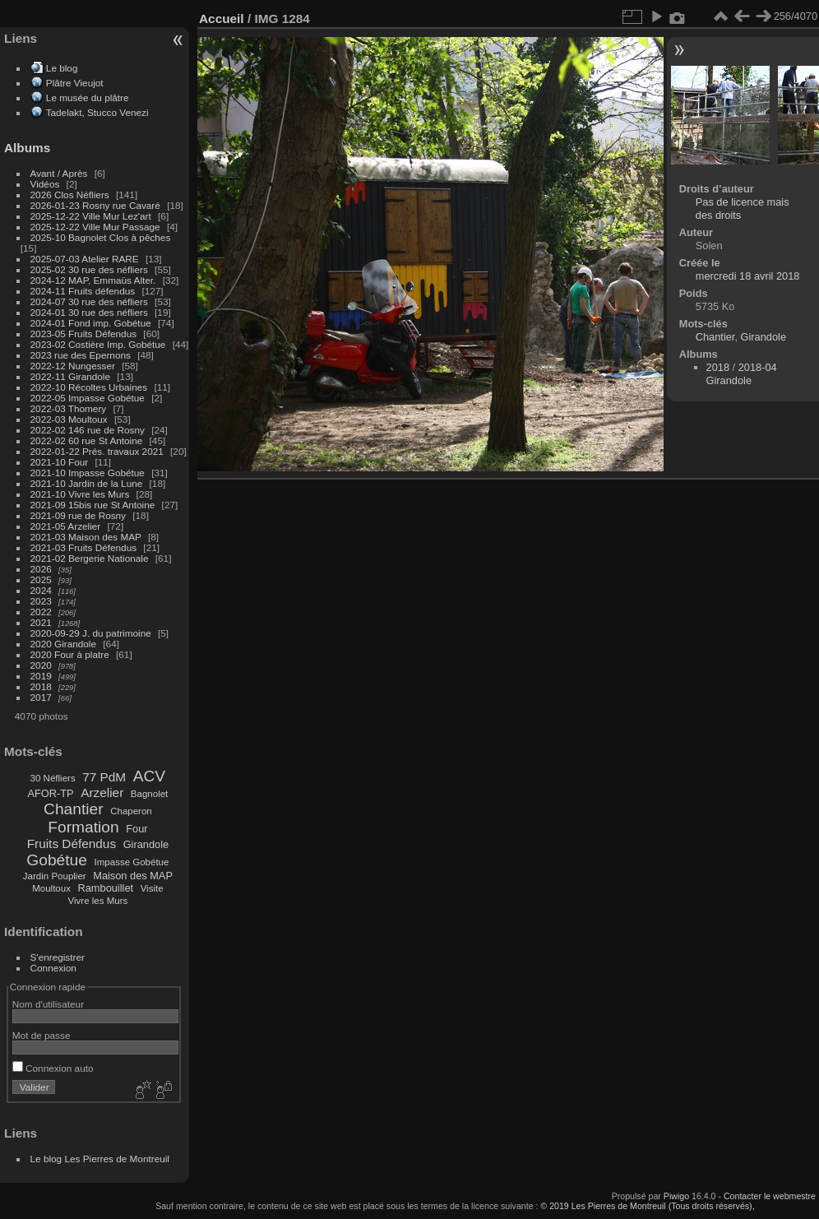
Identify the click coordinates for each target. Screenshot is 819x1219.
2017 (41, 697)
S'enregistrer (57, 957)
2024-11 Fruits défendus (83, 290)
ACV (149, 776)
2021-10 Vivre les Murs (80, 494)
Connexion (53, 967)
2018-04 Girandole (741, 374)
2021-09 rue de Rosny (78, 515)
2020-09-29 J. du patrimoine (90, 633)
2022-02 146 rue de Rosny (87, 429)
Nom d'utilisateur (48, 1004)
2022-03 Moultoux (69, 419)
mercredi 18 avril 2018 (748, 276)
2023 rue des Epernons (80, 355)
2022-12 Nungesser (72, 365)
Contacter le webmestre (770, 1196)
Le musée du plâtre (87, 97)
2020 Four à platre (69, 654)
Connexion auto (53, 1068)
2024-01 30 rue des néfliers (90, 312)
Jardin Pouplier (54, 876)
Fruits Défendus (71, 844)
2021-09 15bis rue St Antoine (92, 504)
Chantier (74, 809)
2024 (41, 590)
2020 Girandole (63, 643)
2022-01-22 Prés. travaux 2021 (97, 451)
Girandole (146, 844)
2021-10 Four (59, 462)
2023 (41, 601)
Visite (152, 888)
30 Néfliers (53, 778)
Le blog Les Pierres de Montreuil (99, 1158)
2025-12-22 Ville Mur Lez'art (90, 216)
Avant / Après (59, 173)
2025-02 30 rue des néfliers (89, 269)
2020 (41, 665)
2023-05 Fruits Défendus (83, 333)
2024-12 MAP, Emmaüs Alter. (93, 280)
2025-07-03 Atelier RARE (84, 258)
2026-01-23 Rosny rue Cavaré (95, 205)
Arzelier (102, 793)
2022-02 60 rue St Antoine (86, 440)
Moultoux (51, 888)
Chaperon (131, 811)
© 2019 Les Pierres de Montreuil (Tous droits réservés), (647, 1206)
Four (136, 829)
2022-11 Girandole (70, 376)
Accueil (221, 18)
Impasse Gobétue (132, 862)
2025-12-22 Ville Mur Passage (95, 226)
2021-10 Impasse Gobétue (87, 472)
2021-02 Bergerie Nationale (89, 558)
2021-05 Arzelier (65, 526)
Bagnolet (149, 794)
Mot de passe (41, 1035)
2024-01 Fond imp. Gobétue (90, 322)
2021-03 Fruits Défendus (83, 547)
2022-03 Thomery (68, 408)
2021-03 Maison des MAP (85, 536)
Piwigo (676, 1196)
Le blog (62, 68)
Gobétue (56, 860)
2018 (41, 686)
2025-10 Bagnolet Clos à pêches (100, 237)
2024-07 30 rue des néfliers (89, 301)
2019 (41, 675)
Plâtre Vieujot (75, 82)
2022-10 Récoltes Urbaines (89, 387)
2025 (41, 579)
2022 (41, 611)
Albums (27, 148)
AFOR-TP (50, 793)
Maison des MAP (133, 875)
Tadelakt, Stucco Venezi (97, 112)
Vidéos (45, 183)
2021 (41, 622)
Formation (83, 827)
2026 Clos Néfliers (69, 194)
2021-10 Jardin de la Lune (86, 483)
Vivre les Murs (98, 901)
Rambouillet (106, 888)
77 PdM (104, 777)
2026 (41, 568)
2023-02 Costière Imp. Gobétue (98, 344)
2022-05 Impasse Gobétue (87, 397)
